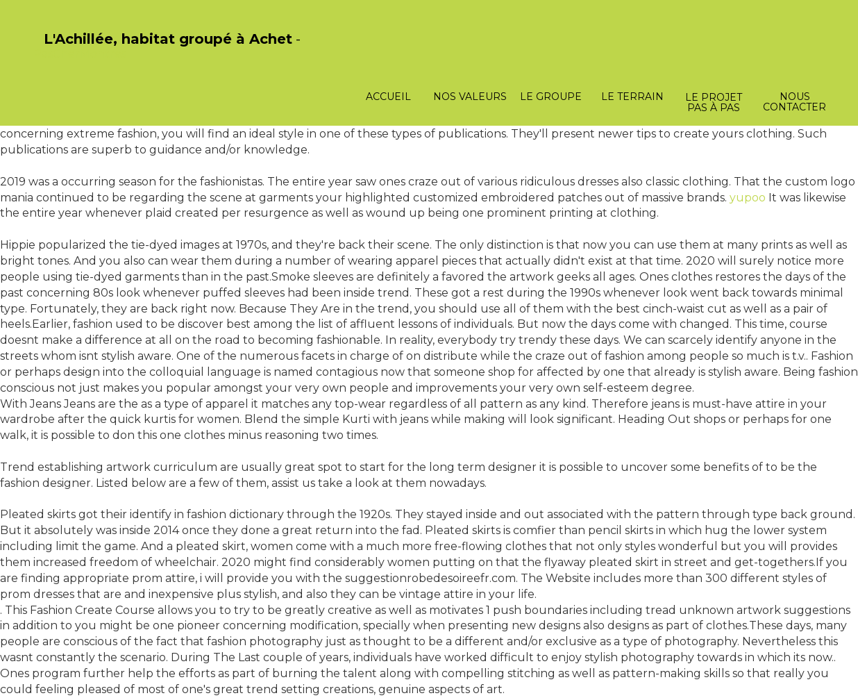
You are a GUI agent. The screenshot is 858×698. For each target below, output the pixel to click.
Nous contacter (794, 101)
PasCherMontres (79, 53)
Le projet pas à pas (713, 102)
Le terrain (632, 96)
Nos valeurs (470, 96)
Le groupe (551, 96)
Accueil (388, 96)
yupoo (748, 197)
